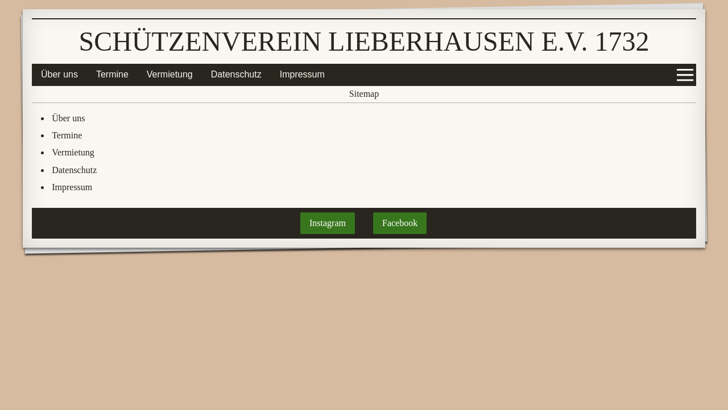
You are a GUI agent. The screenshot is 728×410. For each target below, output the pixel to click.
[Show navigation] (685, 74)
